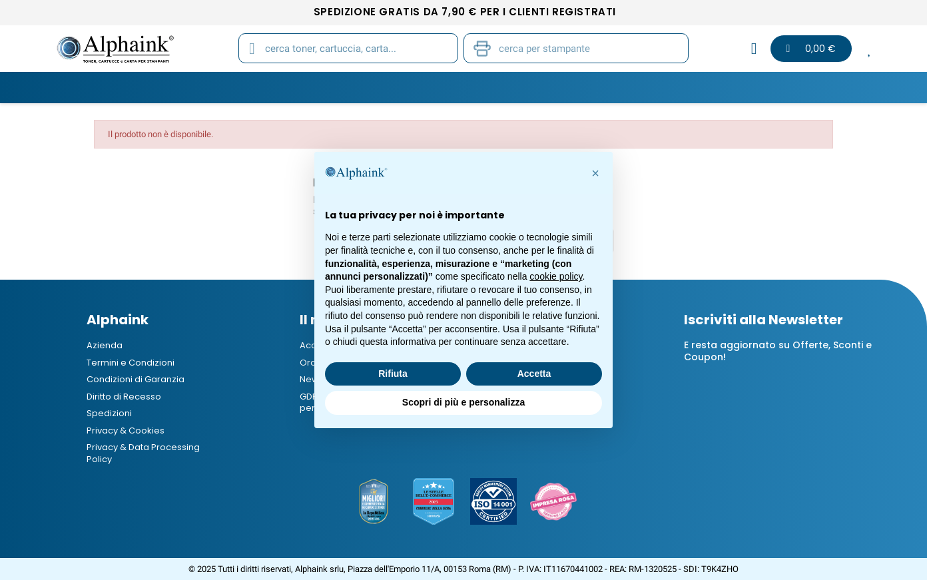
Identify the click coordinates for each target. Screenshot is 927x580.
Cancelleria (542, 87)
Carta (389, 87)
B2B (698, 87)
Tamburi (325, 87)
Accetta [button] (534, 373)
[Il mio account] (754, 48)
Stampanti (458, 87)
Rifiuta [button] (393, 373)
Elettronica (630, 87)
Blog (746, 87)
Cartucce (252, 87)
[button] (595, 173)
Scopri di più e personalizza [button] (463, 402)
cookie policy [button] (555, 276)
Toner (183, 87)
